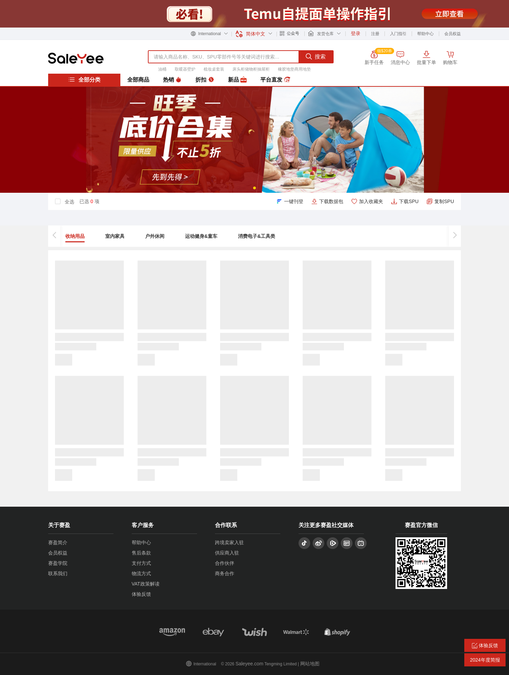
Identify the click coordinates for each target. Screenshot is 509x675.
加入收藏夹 (371, 201)
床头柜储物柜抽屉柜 (251, 69)
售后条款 (141, 553)
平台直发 (275, 79)
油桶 (162, 69)
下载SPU (409, 201)
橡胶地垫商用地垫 (294, 69)
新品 (237, 79)
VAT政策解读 (146, 584)
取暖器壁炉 (185, 69)
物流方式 (141, 573)
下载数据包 (331, 201)
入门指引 (398, 33)
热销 (172, 79)
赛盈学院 (57, 563)
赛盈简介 (57, 542)
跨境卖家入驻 (229, 542)
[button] (254, 188)
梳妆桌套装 (214, 69)
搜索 (316, 56)
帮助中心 (425, 33)
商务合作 (224, 573)
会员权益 (452, 33)
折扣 (204, 79)
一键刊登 (293, 201)
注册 (375, 33)
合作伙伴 (224, 563)
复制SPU (444, 201)
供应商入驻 (227, 553)
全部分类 (84, 79)
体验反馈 (141, 594)
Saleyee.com (249, 663)
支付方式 (141, 563)
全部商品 (138, 80)
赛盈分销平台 (76, 58)
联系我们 (57, 573)
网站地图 (310, 663)
